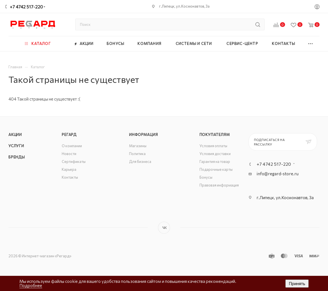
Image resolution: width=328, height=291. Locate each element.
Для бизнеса (140, 161)
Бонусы (205, 177)
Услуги (16, 146)
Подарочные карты (216, 169)
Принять (297, 283)
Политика (137, 153)
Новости (69, 153)
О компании (72, 146)
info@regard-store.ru (278, 173)
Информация (143, 134)
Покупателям (214, 134)
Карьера (69, 169)
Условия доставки (215, 153)
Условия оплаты (213, 146)
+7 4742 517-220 (26, 6)
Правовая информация (219, 185)
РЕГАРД (69, 134)
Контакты (70, 177)
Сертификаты (74, 161)
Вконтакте (164, 228)
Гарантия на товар (214, 161)
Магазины (137, 146)
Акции (15, 134)
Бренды (16, 157)
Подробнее (30, 285)
